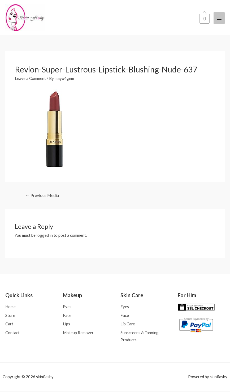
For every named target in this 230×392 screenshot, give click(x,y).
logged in (44, 235)
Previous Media (42, 195)
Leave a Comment (30, 78)
